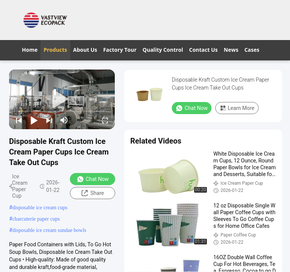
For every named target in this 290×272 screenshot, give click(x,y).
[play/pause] (34, 120)
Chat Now (93, 179)
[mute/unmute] (64, 120)
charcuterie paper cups (36, 219)
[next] (49, 120)
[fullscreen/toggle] (105, 120)
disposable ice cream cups (40, 207)
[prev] (18, 120)
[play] (61, 99)
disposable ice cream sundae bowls (49, 230)
